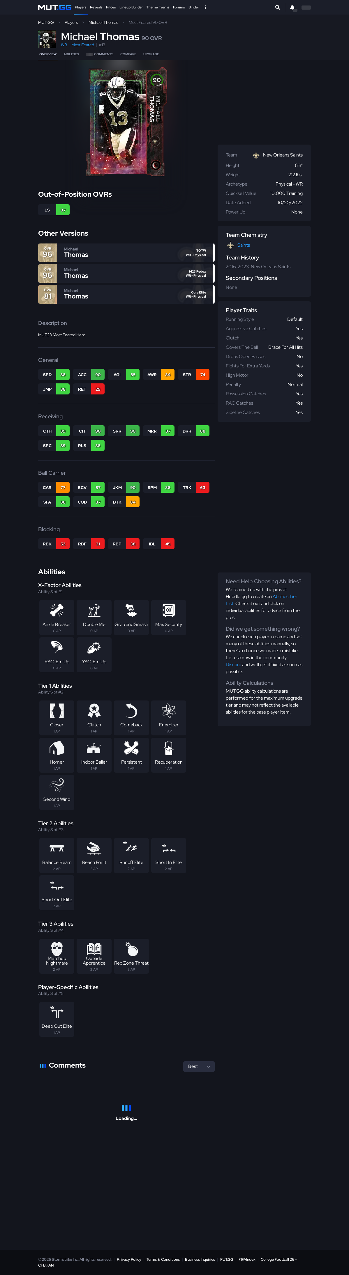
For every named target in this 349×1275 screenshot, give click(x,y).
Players (81, 7)
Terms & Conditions (163, 1259)
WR (64, 45)
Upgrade (151, 54)
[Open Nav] (205, 7)
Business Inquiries (200, 1259)
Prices (111, 7)
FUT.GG (226, 1259)
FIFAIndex (247, 1259)
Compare (128, 54)
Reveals (96, 7)
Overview (48, 54)
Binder (193, 7)
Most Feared (82, 45)
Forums (179, 7)
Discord (233, 664)
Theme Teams (158, 7)
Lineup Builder (131, 7)
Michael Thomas (103, 22)
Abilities (71, 54)
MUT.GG (46, 22)
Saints (243, 245)
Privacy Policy (129, 1259)
